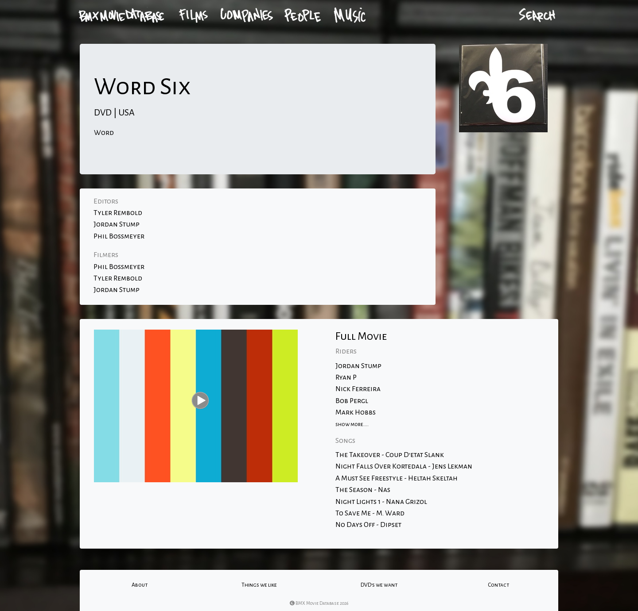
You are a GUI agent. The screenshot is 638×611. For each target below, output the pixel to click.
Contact (498, 585)
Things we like (259, 585)
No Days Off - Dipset (368, 525)
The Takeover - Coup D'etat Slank (389, 455)
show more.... (352, 424)
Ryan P (346, 377)
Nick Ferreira (358, 389)
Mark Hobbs (355, 412)
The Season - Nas (362, 490)
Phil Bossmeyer (118, 236)
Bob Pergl (351, 401)
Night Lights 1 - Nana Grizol (381, 502)
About (140, 585)
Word (104, 133)
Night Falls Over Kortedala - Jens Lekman (403, 466)
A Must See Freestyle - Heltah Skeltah (396, 478)
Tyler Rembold (117, 213)
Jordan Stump (116, 224)
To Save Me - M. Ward (370, 513)
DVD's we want (379, 585)
